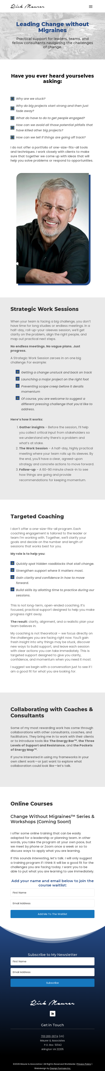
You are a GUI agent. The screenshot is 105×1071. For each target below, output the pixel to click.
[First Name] (52, 892)
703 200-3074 (49, 1036)
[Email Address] (52, 903)
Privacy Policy (84, 1064)
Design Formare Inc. (60, 1068)
